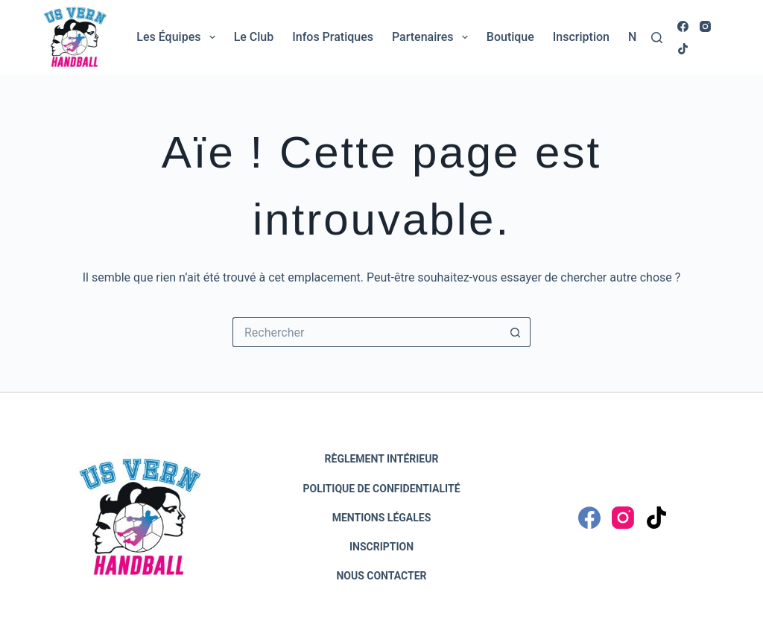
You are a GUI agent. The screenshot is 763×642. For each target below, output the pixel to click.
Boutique (510, 37)
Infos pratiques (332, 37)
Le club (254, 37)
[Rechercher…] (366, 332)
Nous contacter (381, 576)
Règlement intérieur (382, 459)
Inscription (581, 37)
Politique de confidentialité (381, 489)
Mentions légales (381, 518)
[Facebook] (682, 26)
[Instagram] (705, 26)
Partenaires (433, 37)
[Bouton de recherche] (516, 332)
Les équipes (178, 37)
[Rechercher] (656, 37)
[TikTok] (682, 48)
